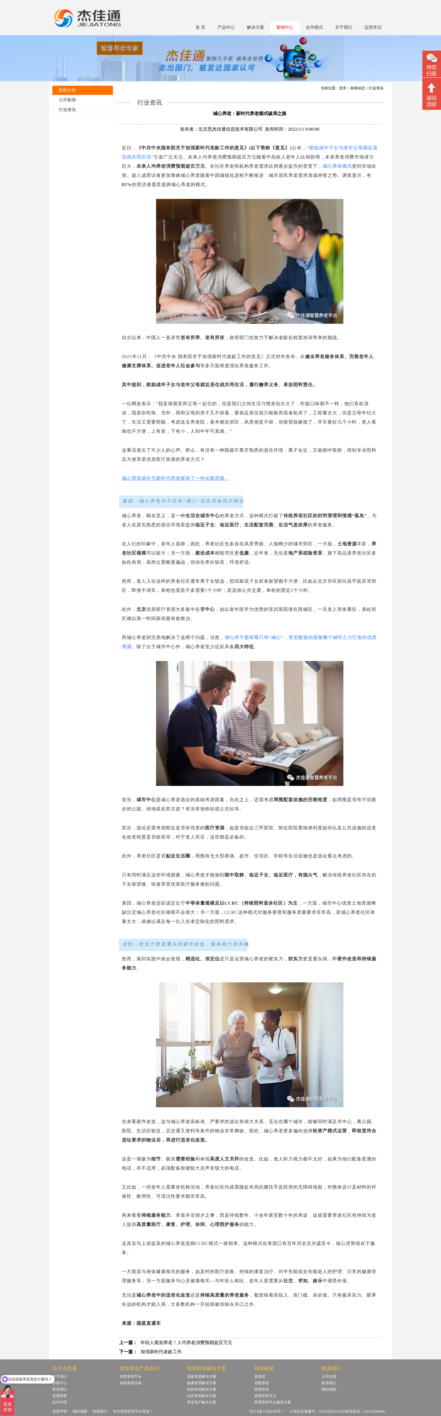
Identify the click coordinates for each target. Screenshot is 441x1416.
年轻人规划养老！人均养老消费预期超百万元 (186, 1342)
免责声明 (59, 1411)
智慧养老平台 (131, 1376)
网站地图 (329, 1389)
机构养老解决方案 (201, 1389)
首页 (342, 88)
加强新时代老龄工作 (161, 1351)
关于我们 (343, 27)
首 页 (200, 27)
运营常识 (373, 27)
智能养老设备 (131, 1383)
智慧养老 (261, 1389)
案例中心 (284, 27)
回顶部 (431, 94)
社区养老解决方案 (201, 1396)
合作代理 (59, 1402)
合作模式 (314, 27)
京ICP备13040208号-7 (266, 1411)
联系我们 (59, 1389)
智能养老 (261, 1383)
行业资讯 (67, 109)
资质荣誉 (59, 1396)
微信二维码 (431, 65)
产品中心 (226, 27)
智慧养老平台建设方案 (272, 1402)
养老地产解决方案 (201, 1402)
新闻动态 (357, 88)
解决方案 (255, 27)
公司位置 (329, 1376)
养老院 (259, 1376)
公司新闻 (67, 100)
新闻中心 (59, 1383)
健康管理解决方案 (201, 1383)
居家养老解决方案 (201, 1376)
